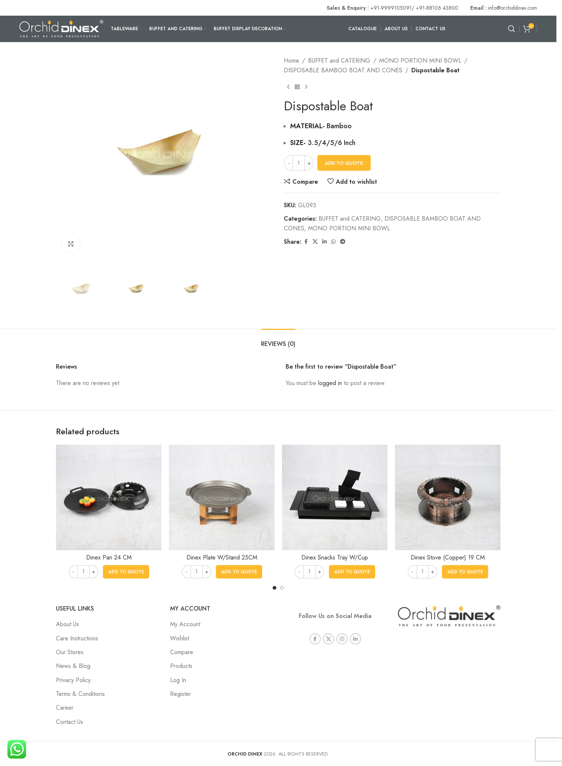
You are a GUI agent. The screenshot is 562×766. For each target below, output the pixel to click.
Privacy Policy (73, 680)
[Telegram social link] (343, 242)
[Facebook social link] (305, 242)
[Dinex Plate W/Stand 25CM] (221, 497)
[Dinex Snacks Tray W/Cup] (334, 497)
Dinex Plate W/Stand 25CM (221, 557)
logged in (330, 383)
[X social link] (315, 242)
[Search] (511, 28)
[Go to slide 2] (282, 588)
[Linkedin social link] (324, 242)
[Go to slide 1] (274, 588)
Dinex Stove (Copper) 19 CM (448, 557)
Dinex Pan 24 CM (109, 557)
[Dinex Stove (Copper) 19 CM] (447, 497)
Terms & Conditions (80, 694)
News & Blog (73, 666)
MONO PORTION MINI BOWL (420, 60)
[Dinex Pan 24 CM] (108, 497)
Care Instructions (77, 638)
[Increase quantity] (309, 163)
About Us (67, 624)
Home (291, 60)
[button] (126, 572)
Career (64, 707)
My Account (185, 624)
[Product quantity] (298, 163)
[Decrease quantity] (288, 163)
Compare (181, 652)
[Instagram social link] (342, 633)
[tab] (278, 340)
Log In (178, 680)
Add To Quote (344, 163)
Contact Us (69, 722)
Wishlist (179, 638)
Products (181, 666)
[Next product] (306, 86)
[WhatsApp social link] (333, 242)
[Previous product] (288, 86)
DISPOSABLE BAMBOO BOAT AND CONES (343, 70)
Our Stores (70, 652)
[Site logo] (61, 28)
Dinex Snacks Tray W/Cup (334, 557)
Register (180, 694)
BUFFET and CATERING (339, 60)
